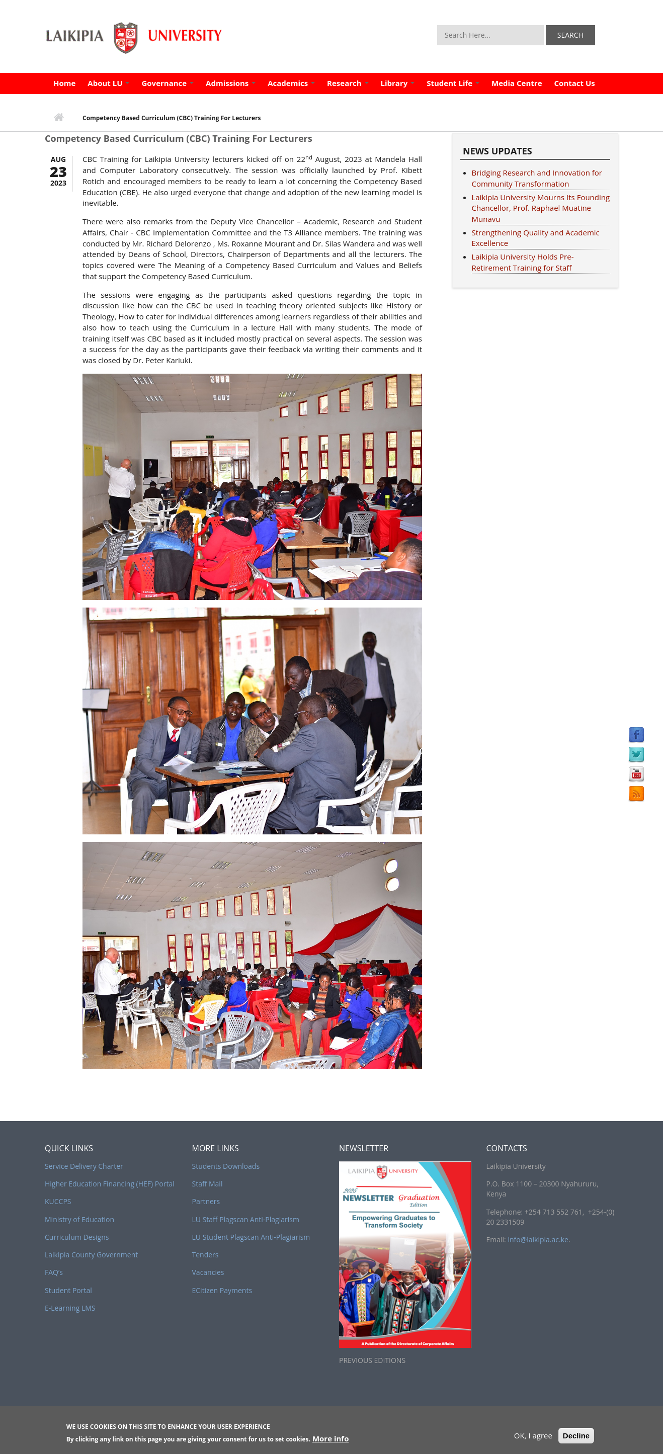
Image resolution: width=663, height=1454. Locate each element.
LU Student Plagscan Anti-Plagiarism (251, 1237)
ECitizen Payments (222, 1290)
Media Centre (516, 83)
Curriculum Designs (77, 1237)
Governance (167, 83)
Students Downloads (226, 1166)
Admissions (231, 83)
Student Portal (68, 1290)
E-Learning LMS (70, 1308)
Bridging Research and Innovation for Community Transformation (537, 178)
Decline (576, 1438)
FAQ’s (54, 1272)
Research (347, 83)
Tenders (205, 1254)
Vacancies (208, 1272)
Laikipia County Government (91, 1254)
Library (398, 83)
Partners (206, 1201)
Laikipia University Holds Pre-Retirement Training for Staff (523, 262)
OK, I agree (533, 1438)
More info (330, 1442)
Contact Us (574, 83)
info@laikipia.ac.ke (538, 1239)
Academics (291, 83)
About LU (108, 83)
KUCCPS (58, 1201)
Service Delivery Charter (84, 1166)
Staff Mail (207, 1183)
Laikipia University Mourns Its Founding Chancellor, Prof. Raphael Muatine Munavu (541, 208)
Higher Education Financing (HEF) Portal (110, 1183)
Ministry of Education (79, 1219)
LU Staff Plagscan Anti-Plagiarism (245, 1219)
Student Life (453, 83)
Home (64, 83)
